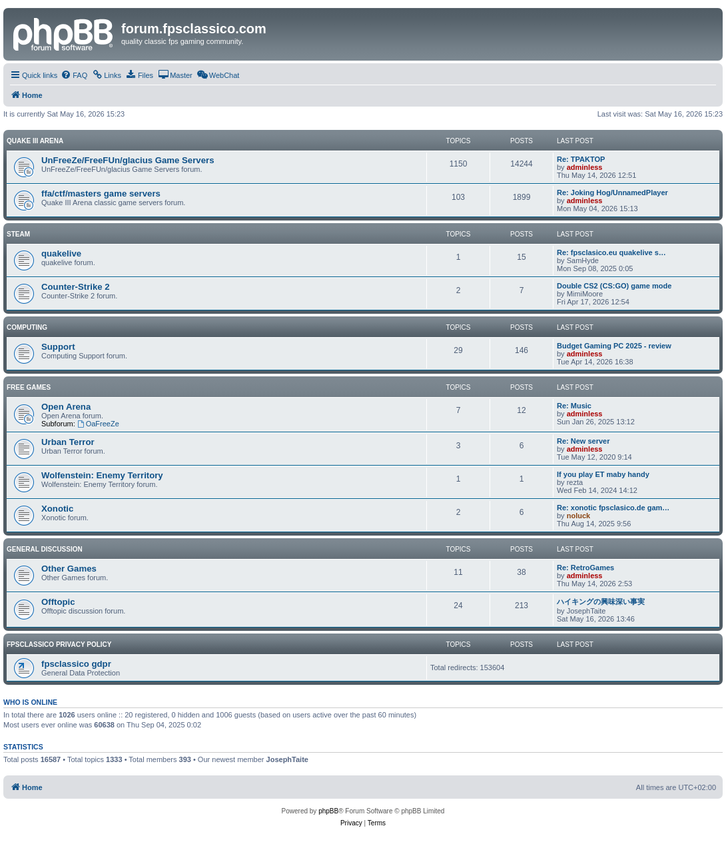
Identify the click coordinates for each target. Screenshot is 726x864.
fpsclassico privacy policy (59, 644)
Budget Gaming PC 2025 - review (614, 346)
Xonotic (57, 509)
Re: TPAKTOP (581, 159)
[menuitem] (74, 75)
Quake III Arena (35, 141)
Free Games (29, 387)
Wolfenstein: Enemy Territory (102, 475)
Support (58, 347)
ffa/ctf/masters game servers (101, 194)
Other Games (69, 569)
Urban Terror (68, 442)
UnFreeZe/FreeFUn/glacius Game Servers (127, 160)
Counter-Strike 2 (75, 287)
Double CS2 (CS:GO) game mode (614, 286)
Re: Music (574, 406)
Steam (18, 234)
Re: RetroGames (585, 568)
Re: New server (583, 441)
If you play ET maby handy (603, 474)
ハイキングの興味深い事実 (601, 602)
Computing (27, 327)
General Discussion (45, 549)
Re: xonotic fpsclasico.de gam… (613, 508)
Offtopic (58, 602)
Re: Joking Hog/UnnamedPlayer (612, 193)
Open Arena (66, 407)
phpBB (328, 811)
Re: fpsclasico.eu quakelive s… (611, 252)
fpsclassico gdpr (76, 664)
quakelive (61, 253)
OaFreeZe (98, 424)
